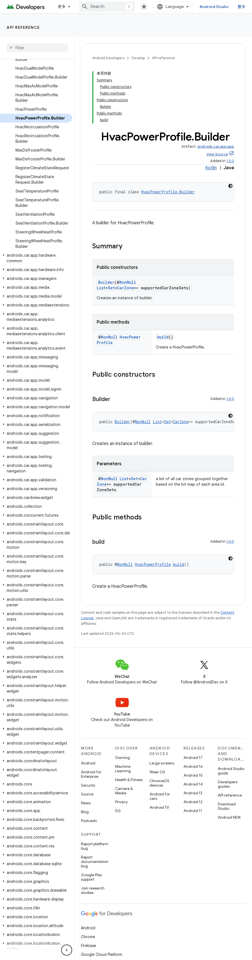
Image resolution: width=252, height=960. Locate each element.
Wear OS (157, 771)
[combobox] (107, 7)
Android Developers (108, 58)
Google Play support (91, 877)
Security (88, 785)
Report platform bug (94, 846)
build (163, 337)
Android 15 (193, 775)
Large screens (161, 763)
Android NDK (229, 817)
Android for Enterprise (91, 774)
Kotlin (211, 168)
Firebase (88, 945)
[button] (36, 258)
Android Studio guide (231, 771)
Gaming (122, 757)
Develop (138, 58)
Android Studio (214, 6)
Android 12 (193, 801)
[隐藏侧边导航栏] (66, 950)
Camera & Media (124, 790)
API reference (23, 27)
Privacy (121, 801)
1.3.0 (230, 160)
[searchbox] (37, 47)
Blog (85, 811)
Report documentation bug (94, 861)
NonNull (127, 282)
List (101, 287)
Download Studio (227, 806)
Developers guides (227, 784)
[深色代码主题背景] (230, 186)
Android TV (159, 807)
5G (118, 810)
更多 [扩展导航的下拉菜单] (62, 6)
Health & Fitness (129, 779)
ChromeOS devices (159, 783)
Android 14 (193, 784)
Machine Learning (123, 768)
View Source (217, 154)
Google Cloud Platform (101, 954)
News (86, 802)
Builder (106, 282)
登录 (242, 6)
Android (88, 763)
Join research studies (92, 890)
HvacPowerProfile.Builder (168, 191)
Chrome (88, 936)
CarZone (125, 287)
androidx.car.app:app (215, 146)
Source (87, 794)
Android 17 (193, 757)
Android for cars (159, 796)
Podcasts (89, 820)
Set (111, 287)
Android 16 (193, 766)
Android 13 (192, 792)
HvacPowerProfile (153, 564)
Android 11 (192, 810)
